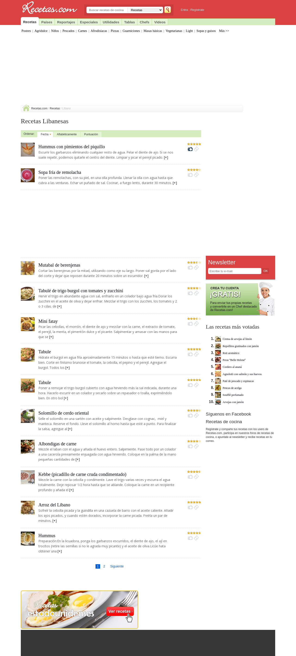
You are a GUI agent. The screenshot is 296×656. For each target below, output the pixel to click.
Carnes (82, 31)
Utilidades (111, 22)
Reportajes (66, 22)
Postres (26, 31)
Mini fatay (48, 321)
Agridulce (40, 31)
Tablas (129, 22)
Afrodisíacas (99, 31)
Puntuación (91, 134)
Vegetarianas (174, 31)
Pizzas (115, 31)
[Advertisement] (148, 70)
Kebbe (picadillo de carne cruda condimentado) (82, 474)
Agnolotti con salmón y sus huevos (238, 374)
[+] (166, 157)
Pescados (68, 31)
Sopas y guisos (206, 31)
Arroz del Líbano (54, 504)
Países (46, 22)
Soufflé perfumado (229, 395)
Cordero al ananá (228, 367)
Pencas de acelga (228, 388)
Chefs (144, 22)
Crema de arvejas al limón (233, 339)
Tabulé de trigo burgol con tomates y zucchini (80, 290)
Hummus (46, 535)
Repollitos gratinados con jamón (237, 346)
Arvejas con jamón (229, 402)
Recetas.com (39, 108)
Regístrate (197, 10)
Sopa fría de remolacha (59, 172)
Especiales (89, 22)
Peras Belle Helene (230, 360)
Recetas (55, 108)
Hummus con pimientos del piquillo (71, 146)
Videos (160, 22)
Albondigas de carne (57, 443)
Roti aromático (227, 353)
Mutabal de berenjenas (59, 265)
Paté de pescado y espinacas (234, 381)
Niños (55, 31)
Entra (184, 10)
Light (189, 31)
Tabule (44, 351)
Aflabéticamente (67, 134)
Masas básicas (153, 31)
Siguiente (116, 566)
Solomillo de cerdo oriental (63, 413)
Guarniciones (131, 31)
